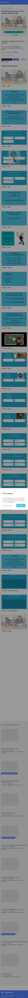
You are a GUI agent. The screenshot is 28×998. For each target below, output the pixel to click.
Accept (21, 505)
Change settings (7, 505)
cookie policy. (10, 502)
